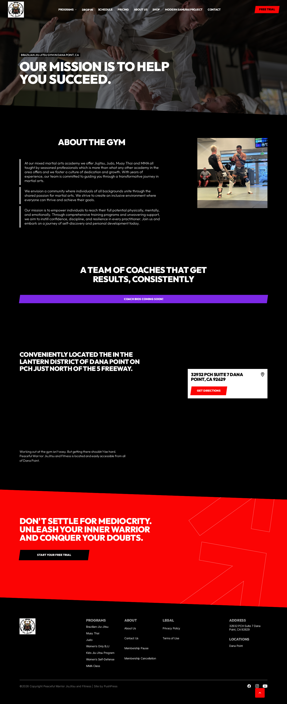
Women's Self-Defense (100, 659)
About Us (130, 628)
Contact (214, 9)
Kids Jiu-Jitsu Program (100, 652)
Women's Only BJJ (97, 646)
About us (140, 9)
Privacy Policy (171, 628)
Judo (89, 639)
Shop (156, 9)
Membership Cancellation (140, 658)
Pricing (123, 9)
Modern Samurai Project (183, 9)
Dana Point (236, 645)
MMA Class (93, 666)
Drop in (87, 10)
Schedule (105, 9)
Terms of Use (171, 638)
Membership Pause (136, 648)
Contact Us (131, 638)
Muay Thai (92, 633)
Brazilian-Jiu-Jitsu (97, 626)
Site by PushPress (105, 686)
